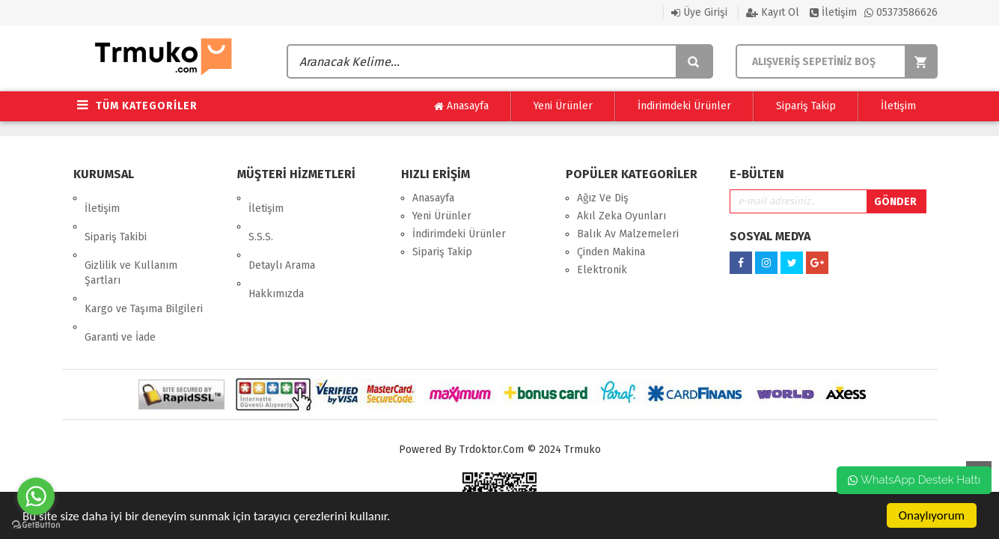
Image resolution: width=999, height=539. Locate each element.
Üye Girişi (699, 12)
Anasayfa (461, 106)
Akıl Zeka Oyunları (621, 216)
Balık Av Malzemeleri (628, 234)
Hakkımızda (276, 252)
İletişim (833, 12)
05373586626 (901, 12)
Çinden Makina (611, 252)
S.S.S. (260, 216)
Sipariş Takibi (116, 216)
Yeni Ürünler (563, 106)
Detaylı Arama (281, 234)
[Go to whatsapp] (36, 496)
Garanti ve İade (120, 284)
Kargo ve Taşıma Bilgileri (144, 267)
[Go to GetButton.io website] (36, 524)
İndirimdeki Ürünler (684, 106)
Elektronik (602, 270)
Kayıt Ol (772, 12)
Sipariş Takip (806, 106)
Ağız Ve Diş (603, 198)
